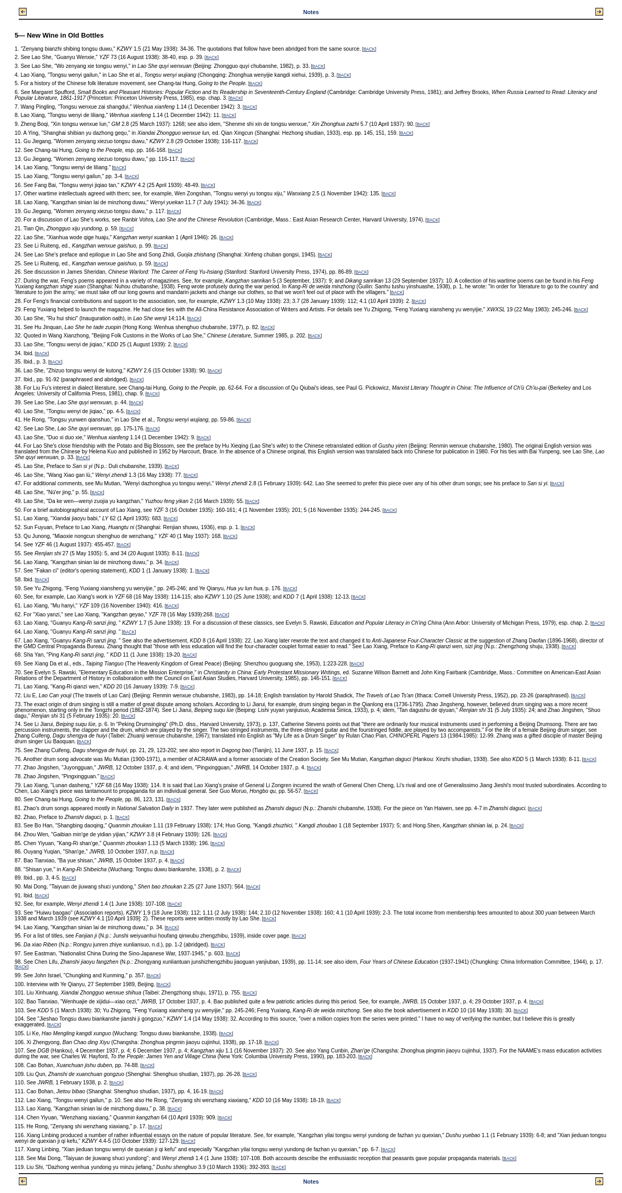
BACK (369, 49)
